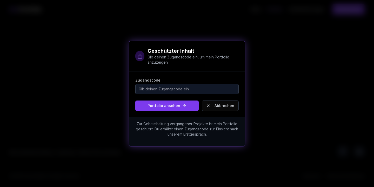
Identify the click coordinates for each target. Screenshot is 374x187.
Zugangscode (148, 80)
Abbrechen (220, 105)
